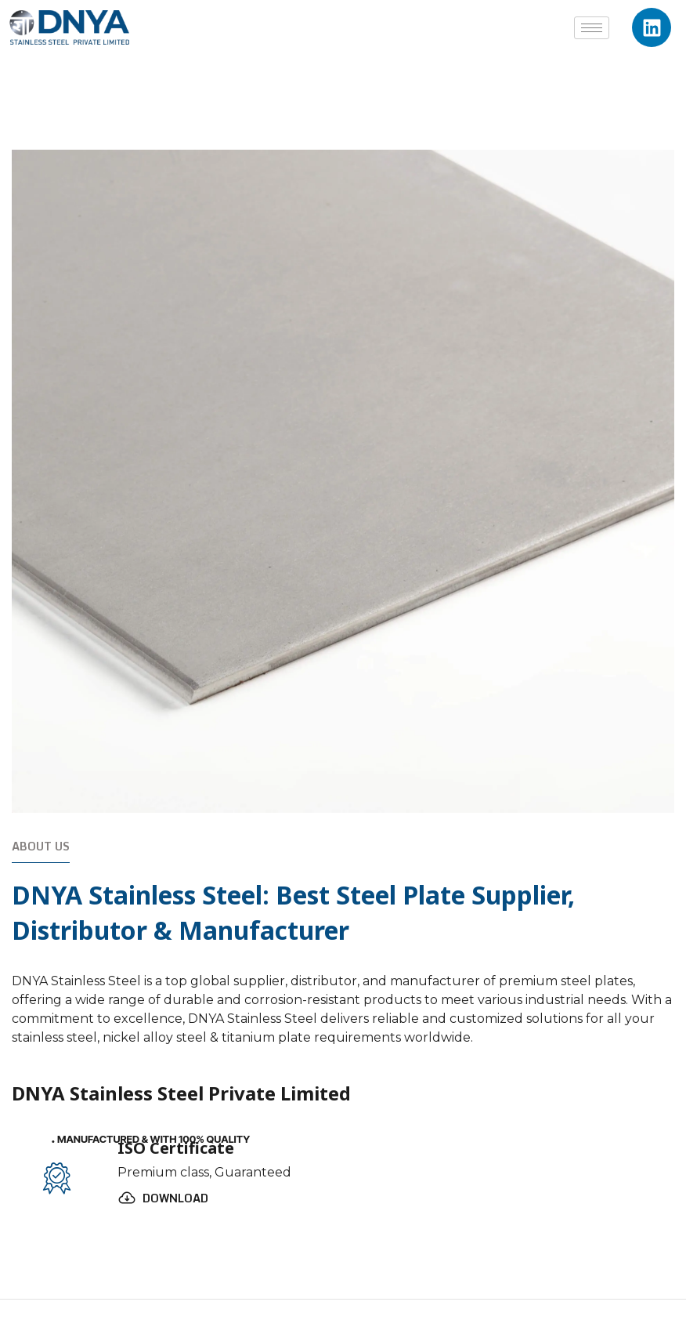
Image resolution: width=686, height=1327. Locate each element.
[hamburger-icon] (591, 27)
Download (175, 1198)
